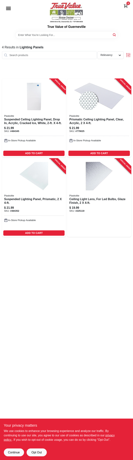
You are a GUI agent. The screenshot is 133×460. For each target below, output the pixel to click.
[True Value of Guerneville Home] (66, 12)
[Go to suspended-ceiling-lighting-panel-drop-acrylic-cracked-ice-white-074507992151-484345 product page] (34, 118)
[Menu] (8, 8)
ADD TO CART (34, 153)
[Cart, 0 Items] (125, 6)
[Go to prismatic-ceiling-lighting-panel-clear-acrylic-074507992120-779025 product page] (99, 118)
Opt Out (36, 452)
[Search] (114, 35)
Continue (14, 452)
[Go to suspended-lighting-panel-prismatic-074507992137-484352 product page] (34, 198)
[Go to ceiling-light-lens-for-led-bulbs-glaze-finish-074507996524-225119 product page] (99, 198)
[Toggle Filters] (128, 55)
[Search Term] (66, 35)
